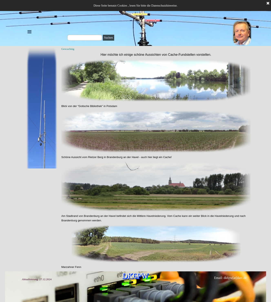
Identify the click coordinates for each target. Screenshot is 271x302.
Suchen (108, 37)
